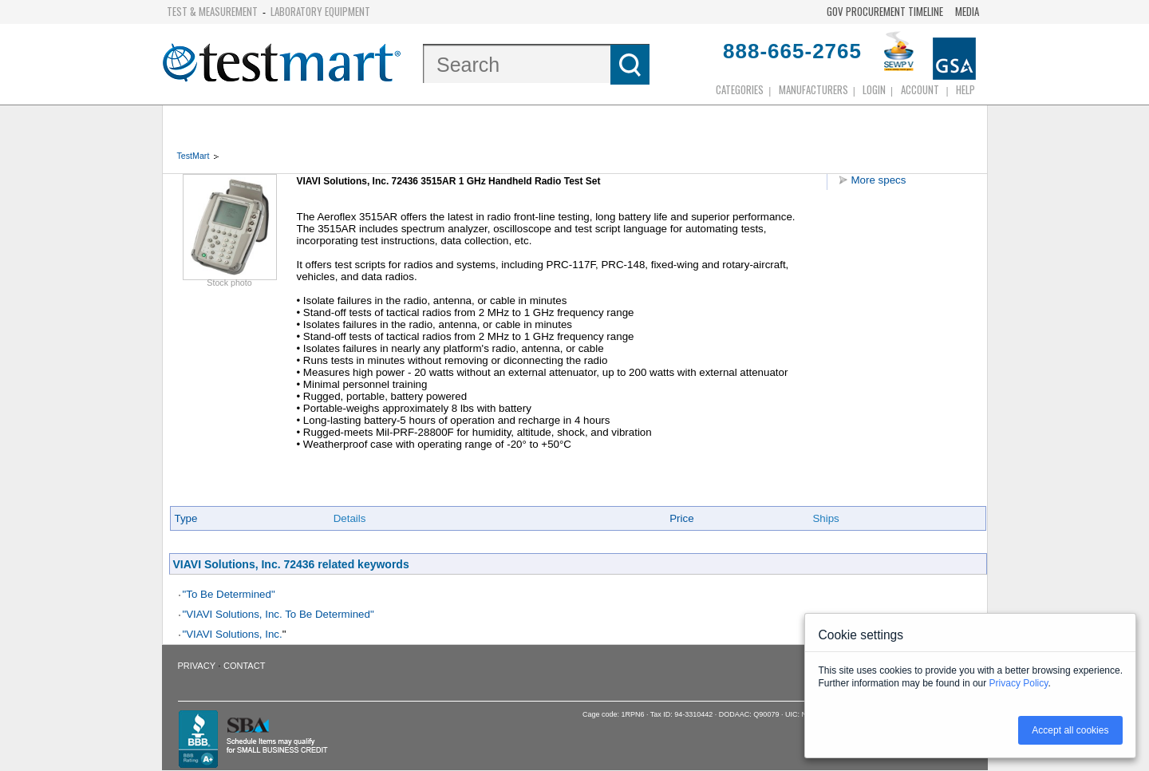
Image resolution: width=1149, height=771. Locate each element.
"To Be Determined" (229, 594)
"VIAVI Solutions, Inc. (232, 634)
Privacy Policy (1018, 683)
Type (186, 518)
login (874, 89)
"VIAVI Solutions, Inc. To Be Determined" (278, 614)
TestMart (193, 155)
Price (681, 518)
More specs (878, 180)
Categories (740, 89)
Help (965, 89)
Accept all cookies (1070, 730)
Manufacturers (813, 89)
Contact (244, 665)
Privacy (196, 665)
